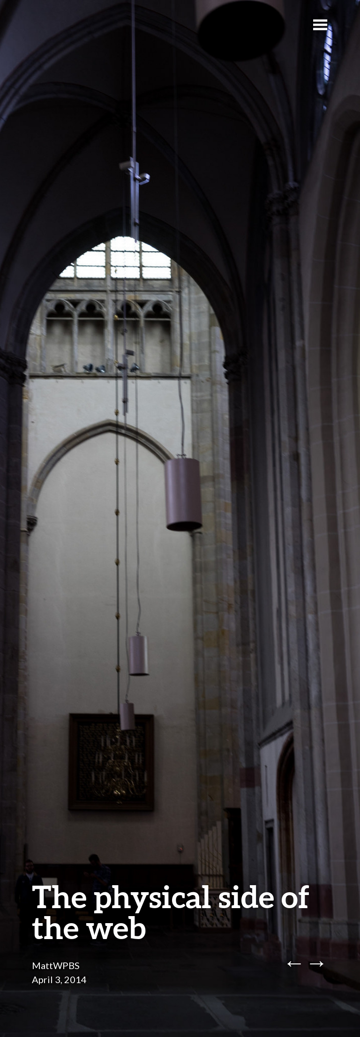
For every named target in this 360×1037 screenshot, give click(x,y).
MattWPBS (56, 965)
